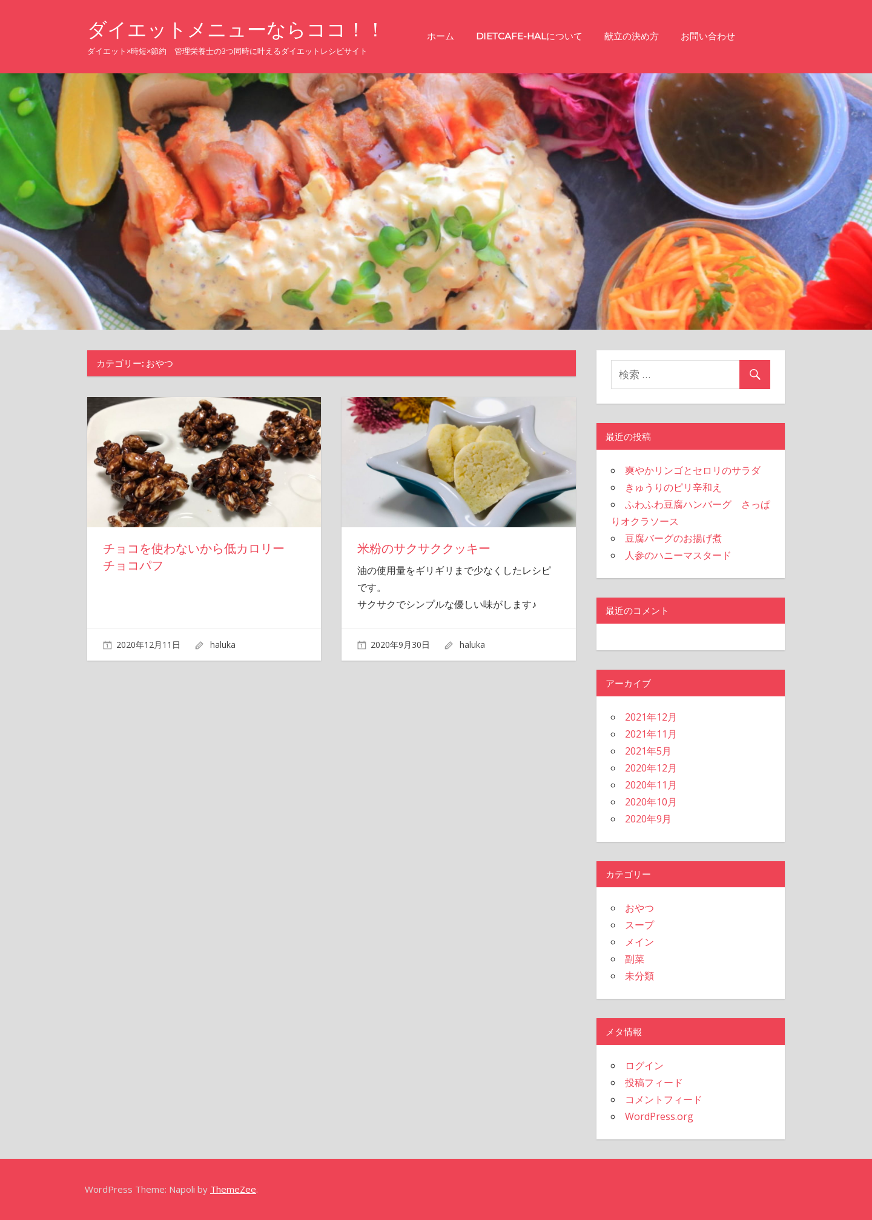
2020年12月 (651, 768)
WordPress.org (659, 1116)
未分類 (639, 975)
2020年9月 (648, 818)
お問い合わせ (708, 36)
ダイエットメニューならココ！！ (236, 29)
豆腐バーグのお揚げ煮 (673, 538)
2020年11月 (651, 785)
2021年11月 (651, 734)
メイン (639, 941)
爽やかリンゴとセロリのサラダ (693, 470)
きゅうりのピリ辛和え (673, 487)
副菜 (634, 958)
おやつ (639, 908)
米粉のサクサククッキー (423, 548)
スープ (639, 925)
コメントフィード (663, 1099)
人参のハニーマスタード (678, 555)
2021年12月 (651, 717)
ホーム (440, 36)
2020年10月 (651, 801)
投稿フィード (654, 1082)
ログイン (644, 1065)
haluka (223, 644)
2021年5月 (648, 751)
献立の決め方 (631, 36)
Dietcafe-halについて (529, 36)
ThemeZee (233, 1189)
